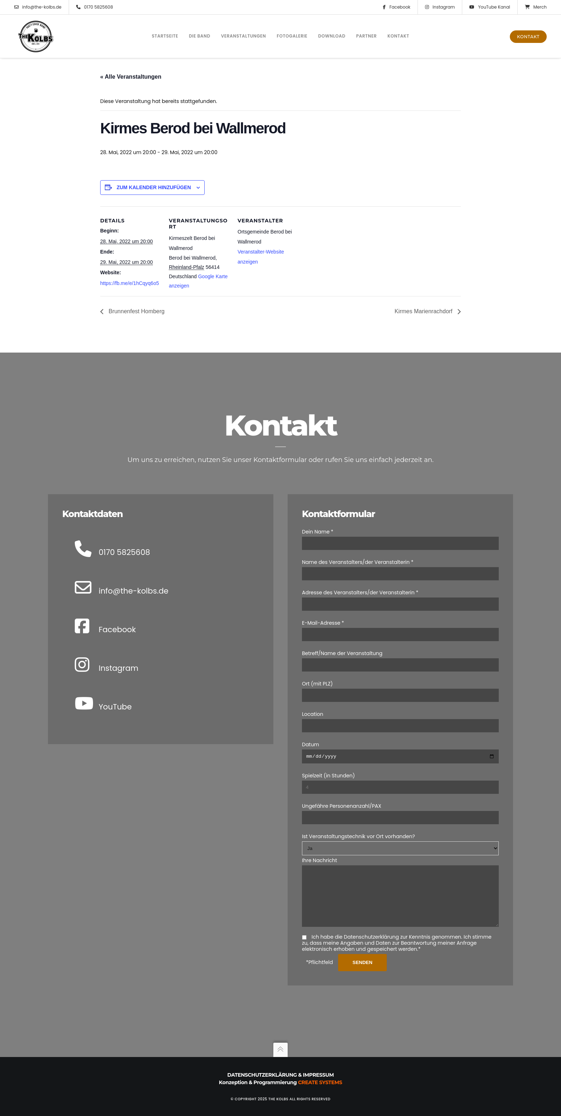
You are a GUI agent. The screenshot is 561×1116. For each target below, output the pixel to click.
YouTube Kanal (489, 7)
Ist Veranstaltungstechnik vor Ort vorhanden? (358, 826)
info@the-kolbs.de (38, 7)
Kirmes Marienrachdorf (424, 311)
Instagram (440, 7)
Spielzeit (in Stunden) (328, 765)
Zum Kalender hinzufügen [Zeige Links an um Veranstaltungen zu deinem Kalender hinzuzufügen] (154, 187)
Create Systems (320, 1082)
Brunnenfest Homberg (136, 311)
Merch (536, 7)
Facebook (396, 7)
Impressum (318, 1075)
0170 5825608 (94, 7)
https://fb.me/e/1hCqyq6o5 (129, 283)
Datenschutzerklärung (262, 1075)
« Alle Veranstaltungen (130, 77)
